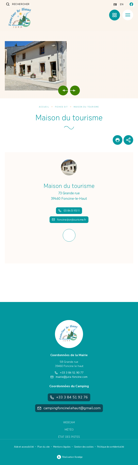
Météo (69, 430)
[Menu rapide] (114, 15)
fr (115, 4)
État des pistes (69, 437)
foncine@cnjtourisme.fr (69, 220)
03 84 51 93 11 (68, 211)
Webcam (69, 422)
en (121, 4)
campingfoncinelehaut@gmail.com (69, 408)
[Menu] (127, 15)
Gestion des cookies (83, 446)
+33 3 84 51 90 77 (69, 373)
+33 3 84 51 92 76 (69, 397)
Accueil (44, 106)
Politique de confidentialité (110, 446)
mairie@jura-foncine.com (69, 377)
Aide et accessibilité (24, 446)
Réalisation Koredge (69, 457)
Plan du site (43, 446)
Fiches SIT (61, 106)
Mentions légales (61, 446)
